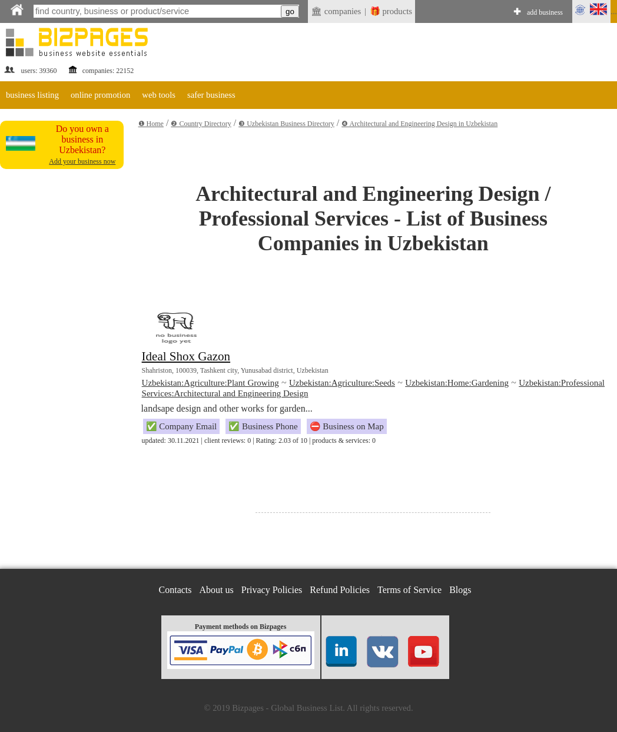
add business (545, 12)
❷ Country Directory (201, 124)
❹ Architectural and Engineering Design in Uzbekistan (419, 124)
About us (217, 590)
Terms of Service (409, 590)
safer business (211, 95)
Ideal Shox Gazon (186, 356)
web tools (158, 95)
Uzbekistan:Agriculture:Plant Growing (210, 382)
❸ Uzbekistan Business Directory (286, 124)
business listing (32, 95)
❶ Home (151, 124)
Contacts (175, 590)
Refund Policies (340, 590)
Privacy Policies (272, 590)
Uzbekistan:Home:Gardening (457, 382)
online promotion (100, 95)
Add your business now (82, 161)
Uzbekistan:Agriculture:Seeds (342, 382)
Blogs (460, 590)
